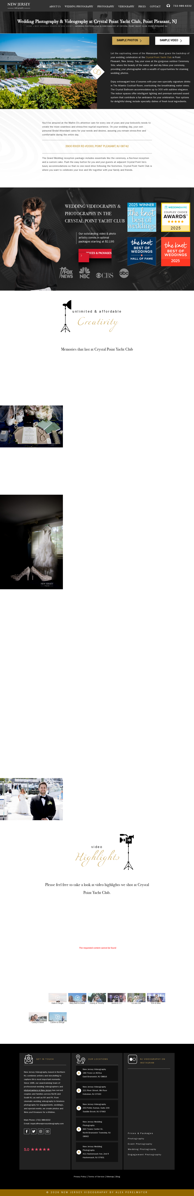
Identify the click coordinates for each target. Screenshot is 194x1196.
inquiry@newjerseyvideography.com (47, 1124)
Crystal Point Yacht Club (159, 57)
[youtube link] (47, 1131)
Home (29, 26)
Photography (105, 6)
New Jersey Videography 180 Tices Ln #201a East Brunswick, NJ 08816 (95, 1073)
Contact (155, 6)
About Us (55, 6)
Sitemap (110, 1177)
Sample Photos (127, 40)
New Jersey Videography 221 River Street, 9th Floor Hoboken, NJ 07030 (95, 1090)
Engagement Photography (145, 1155)
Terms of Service (96, 1177)
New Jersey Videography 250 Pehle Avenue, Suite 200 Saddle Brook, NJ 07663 (96, 1108)
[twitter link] (33, 1131)
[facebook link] (26, 1131)
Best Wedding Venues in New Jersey (54, 26)
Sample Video (169, 40)
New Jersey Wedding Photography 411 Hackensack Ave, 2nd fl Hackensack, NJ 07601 (96, 1152)
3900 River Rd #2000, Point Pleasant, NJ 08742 (97, 146)
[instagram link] (40, 1131)
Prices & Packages (140, 1133)
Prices (142, 6)
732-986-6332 (182, 6)
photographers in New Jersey (38, 1090)
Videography (126, 6)
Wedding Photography (79, 6)
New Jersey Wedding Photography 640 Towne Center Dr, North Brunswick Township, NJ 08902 (97, 1129)
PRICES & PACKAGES (99, 253)
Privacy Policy (80, 1177)
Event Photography (140, 1144)
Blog (118, 1177)
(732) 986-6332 (43, 1120)
